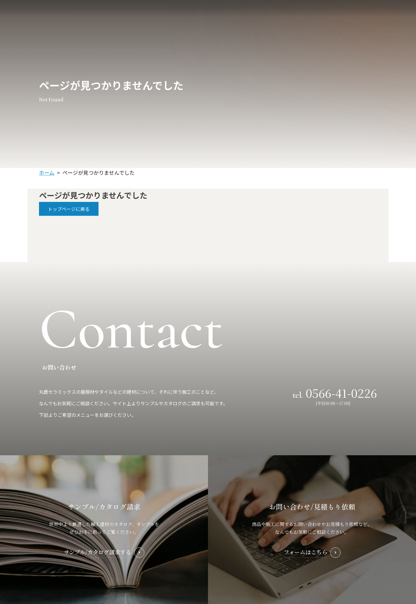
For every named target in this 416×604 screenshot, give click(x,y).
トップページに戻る (69, 208)
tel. (335, 392)
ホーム (46, 172)
